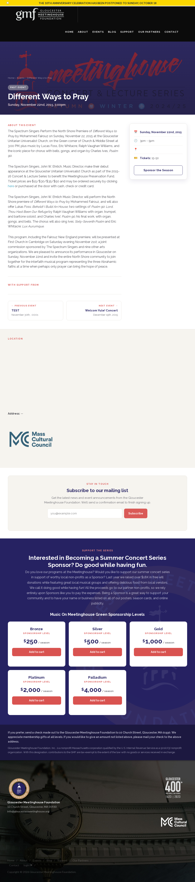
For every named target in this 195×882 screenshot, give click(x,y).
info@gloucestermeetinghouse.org (28, 811)
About (23, 860)
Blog (49, 860)
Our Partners (81, 860)
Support (62, 860)
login (28, 865)
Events (21, 78)
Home (11, 78)
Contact (14, 865)
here (11, 186)
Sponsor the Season (158, 170)
